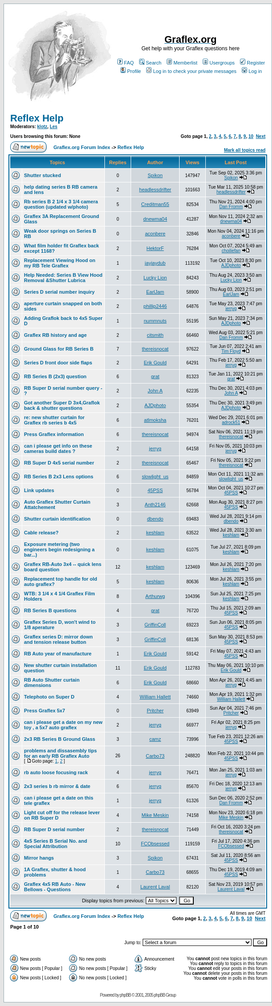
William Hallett (155, 696)
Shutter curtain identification (57, 518)
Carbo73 (155, 756)
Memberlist (182, 62)
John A (155, 390)
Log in (252, 71)
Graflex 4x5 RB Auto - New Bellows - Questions (54, 886)
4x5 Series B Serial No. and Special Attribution (55, 843)
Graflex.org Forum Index (81, 147)
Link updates (39, 490)
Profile (130, 71)
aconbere (155, 233)
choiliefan (231, 250)
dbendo (155, 518)
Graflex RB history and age (55, 335)
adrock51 (231, 422)
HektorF (155, 248)
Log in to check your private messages (191, 71)
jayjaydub (155, 263)
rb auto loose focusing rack (56, 772)
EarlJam (155, 292)
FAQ (125, 62)
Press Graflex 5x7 (44, 710)
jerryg (230, 308)
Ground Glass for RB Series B (58, 348)
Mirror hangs (39, 858)
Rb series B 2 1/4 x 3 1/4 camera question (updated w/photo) (61, 204)
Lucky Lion (155, 277)
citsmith (155, 335)
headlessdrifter (155, 189)
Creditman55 (155, 204)
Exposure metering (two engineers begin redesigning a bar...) (59, 549)
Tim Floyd (231, 351)
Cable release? (41, 532)
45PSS (155, 490)
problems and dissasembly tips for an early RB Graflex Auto (60, 753)
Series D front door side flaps (58, 362)
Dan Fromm (231, 206)
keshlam (155, 532)
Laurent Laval (155, 886)
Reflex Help (37, 118)
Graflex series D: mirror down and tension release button (58, 639)
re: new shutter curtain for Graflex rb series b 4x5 (54, 420)
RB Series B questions (50, 610)
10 (250, 136)
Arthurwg (155, 596)
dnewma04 (155, 219)
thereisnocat (155, 348)
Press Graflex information (54, 434)
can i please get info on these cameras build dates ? (58, 448)
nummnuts (155, 320)
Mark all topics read (244, 150)
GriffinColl (155, 624)
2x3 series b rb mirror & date (57, 786)
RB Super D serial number (54, 829)
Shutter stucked (42, 175)
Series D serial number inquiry (59, 292)
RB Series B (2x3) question (55, 376)
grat (155, 376)
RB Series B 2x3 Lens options (58, 476)
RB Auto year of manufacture (58, 653)
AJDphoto (231, 265)
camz (155, 739)
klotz (42, 126)
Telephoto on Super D (49, 696)
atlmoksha (155, 420)
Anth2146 (155, 504)
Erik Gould (155, 362)
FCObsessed (155, 843)
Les (53, 126)
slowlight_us (155, 476)
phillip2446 (155, 306)
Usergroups (219, 62)
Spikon (155, 175)
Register (252, 62)
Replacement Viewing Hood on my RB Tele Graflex (60, 263)
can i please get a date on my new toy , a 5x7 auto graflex (63, 724)
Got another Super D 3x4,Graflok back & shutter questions (62, 405)
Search (150, 62)
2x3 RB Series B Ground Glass (59, 739)
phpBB (125, 995)
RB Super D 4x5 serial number (59, 462)
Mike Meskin (155, 815)
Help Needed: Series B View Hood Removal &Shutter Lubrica (63, 277)
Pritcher (155, 710)
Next (261, 136)
